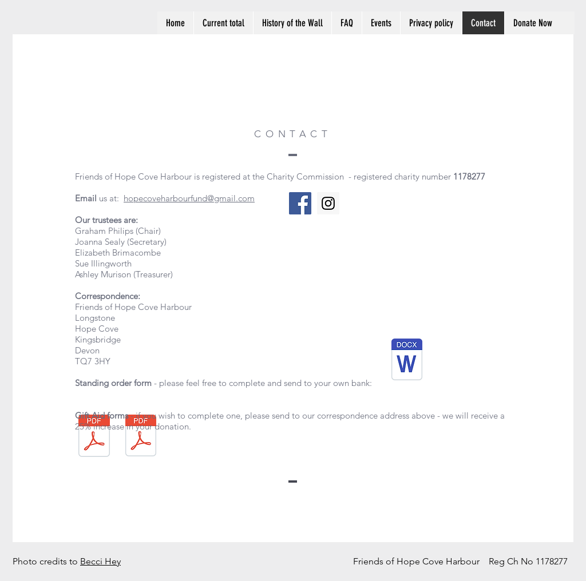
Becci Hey (100, 561)
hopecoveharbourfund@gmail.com (189, 198)
